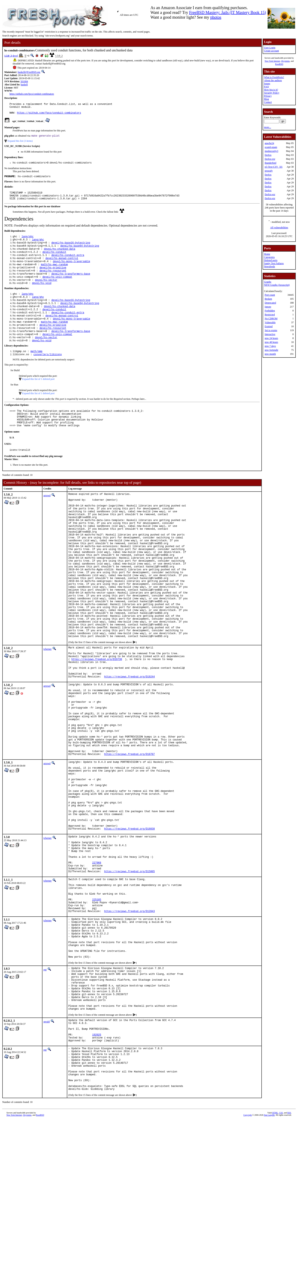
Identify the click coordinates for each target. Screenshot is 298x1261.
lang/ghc (28, 243)
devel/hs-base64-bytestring (79, 253)
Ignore (268, 306)
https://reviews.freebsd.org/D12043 (129, 1020)
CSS (281, 1254)
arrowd (46, 520)
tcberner (47, 705)
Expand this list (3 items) (20, 143)
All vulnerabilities (279, 227)
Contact (268, 102)
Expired (269, 326)
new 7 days (270, 346)
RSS (289, 1254)
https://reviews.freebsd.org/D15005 (129, 973)
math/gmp (36, 371)
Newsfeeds (269, 266)
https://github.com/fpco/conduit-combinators (32, 93)
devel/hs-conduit (54, 260)
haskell (24, 84)
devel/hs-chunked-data (59, 257)
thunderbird (270, 162)
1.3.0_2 (8, 55)
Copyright (247, 1256)
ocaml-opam (271, 147)
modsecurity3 (271, 151)
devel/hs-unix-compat (57, 288)
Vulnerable (270, 322)
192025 (96, 1165)
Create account (271, 50)
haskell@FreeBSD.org (29, 72)
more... (267, 127)
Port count (270, 294)
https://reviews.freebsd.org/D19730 (96, 718)
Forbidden (270, 310)
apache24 (269, 143)
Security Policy (271, 92)
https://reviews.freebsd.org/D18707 (129, 832)
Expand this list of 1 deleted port (38, 399)
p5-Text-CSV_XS (273, 166)
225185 (96, 1006)
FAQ (266, 86)
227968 (96, 962)
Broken (268, 298)
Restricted (270, 314)
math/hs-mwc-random (54, 274)
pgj (45, 1087)
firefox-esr (270, 158)
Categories (269, 257)
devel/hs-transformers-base (70, 285)
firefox (268, 155)
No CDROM (271, 318)
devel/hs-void (42, 295)
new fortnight (271, 350)
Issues (267, 83)
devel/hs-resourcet (53, 281)
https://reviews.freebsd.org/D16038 (129, 922)
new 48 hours (271, 342)
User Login (269, 47)
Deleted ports (270, 260)
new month (270, 353)
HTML (275, 1254)
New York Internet (272, 61)
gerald (46, 1148)
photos (215, 17)
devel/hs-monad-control (61, 267)
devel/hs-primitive (53, 278)
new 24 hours (271, 338)
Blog (266, 99)
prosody (269, 170)
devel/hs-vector (46, 292)
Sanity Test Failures (274, 263)
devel (15, 55)
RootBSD (279, 64)
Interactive (270, 334)
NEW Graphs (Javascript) (277, 284)
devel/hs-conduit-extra (67, 264)
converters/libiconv (48, 374)
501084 (24, 81)
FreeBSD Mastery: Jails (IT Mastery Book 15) (227, 12)
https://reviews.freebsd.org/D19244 (129, 739)
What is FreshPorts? (274, 77)
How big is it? (271, 89)
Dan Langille (269, 1256)
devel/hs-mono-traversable (71, 271)
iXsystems (285, 61)
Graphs (267, 281)
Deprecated (270, 302)
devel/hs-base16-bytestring (70, 250)
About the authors (273, 80)
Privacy (268, 95)
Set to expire (271, 330)
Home (267, 254)
